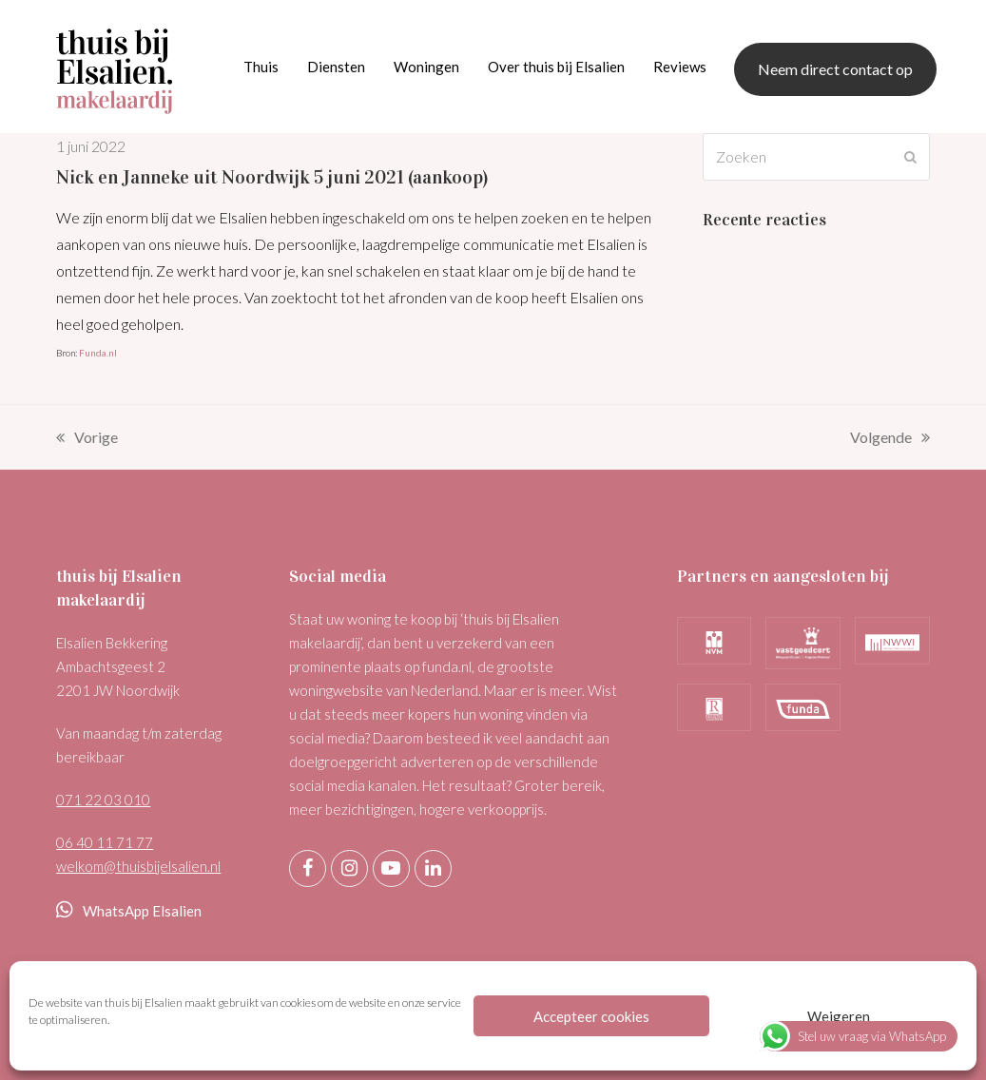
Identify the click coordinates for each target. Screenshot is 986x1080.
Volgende (890, 439)
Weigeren (838, 1016)
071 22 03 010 (103, 799)
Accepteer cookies (591, 1016)
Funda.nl (98, 352)
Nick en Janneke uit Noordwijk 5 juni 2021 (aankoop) (272, 176)
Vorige (87, 439)
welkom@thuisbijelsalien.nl (138, 866)
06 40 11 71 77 (104, 842)
